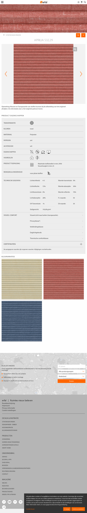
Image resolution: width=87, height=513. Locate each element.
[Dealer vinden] (81, 2)
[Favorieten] (78, 2)
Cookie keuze (30, 509)
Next (81, 74)
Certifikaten (43, 244)
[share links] (4, 507)
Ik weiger (67, 509)
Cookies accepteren (78, 509)
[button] (75, 49)
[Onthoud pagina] (83, 35)
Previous (6, 74)
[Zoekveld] (85, 2)
